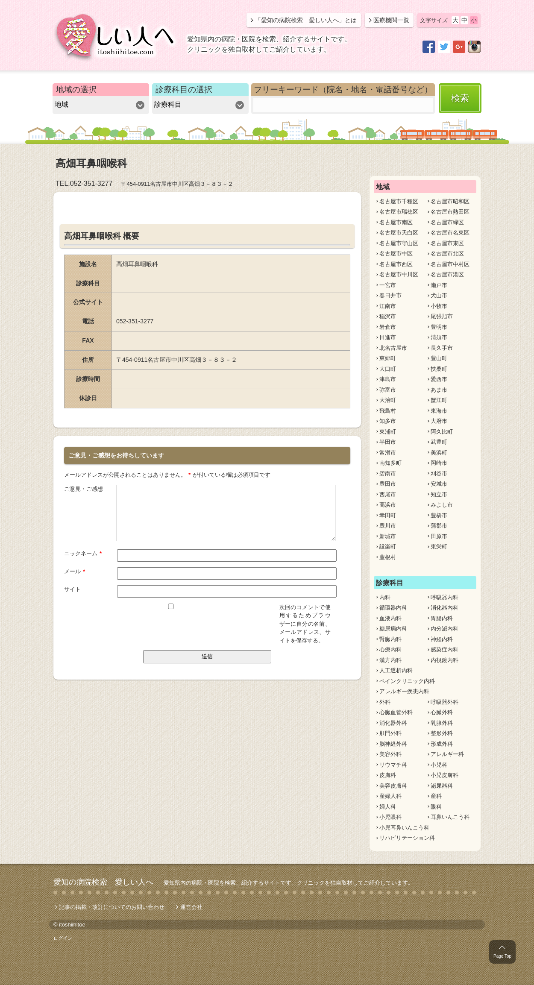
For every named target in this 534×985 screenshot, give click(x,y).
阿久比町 (442, 431)
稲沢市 (387, 316)
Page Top (502, 956)
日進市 (387, 337)
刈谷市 (439, 473)
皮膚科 (387, 775)
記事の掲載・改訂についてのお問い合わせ (111, 907)
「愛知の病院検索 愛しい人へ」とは (306, 20)
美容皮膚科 (393, 786)
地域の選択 (76, 89)
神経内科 (442, 639)
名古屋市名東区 (450, 232)
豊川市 (387, 525)
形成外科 (442, 744)
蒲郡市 (439, 525)
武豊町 (439, 442)
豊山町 (439, 358)
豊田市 (387, 484)
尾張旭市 (442, 316)
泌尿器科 (442, 786)
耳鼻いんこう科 (450, 817)
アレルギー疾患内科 (404, 691)
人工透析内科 (396, 670)
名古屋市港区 (447, 274)
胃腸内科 (442, 618)
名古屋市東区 (447, 243)
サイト (72, 589)
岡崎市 (439, 463)
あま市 (439, 390)
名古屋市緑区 (447, 222)
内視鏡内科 (444, 660)
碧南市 (387, 473)
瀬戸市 (439, 285)
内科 (384, 597)
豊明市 (439, 327)
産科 (436, 796)
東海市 (439, 410)
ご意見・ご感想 (83, 488)
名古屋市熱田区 (450, 211)
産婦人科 (390, 796)
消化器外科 (393, 723)
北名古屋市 (393, 348)
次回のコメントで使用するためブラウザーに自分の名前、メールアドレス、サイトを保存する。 (305, 623)
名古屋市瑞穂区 (398, 211)
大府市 (439, 421)
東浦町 (387, 431)
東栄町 (439, 546)
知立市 (439, 494)
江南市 (387, 306)
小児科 (439, 765)
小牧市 (439, 306)
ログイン (62, 938)
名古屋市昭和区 (450, 201)
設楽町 (387, 546)
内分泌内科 (444, 628)
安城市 (439, 484)
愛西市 (439, 379)
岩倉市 (387, 327)
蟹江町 (439, 400)
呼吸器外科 (444, 702)
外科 (384, 702)
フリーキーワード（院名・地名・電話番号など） (343, 89)
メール (74, 571)
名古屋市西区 (396, 264)
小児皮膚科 (444, 775)
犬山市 (439, 295)
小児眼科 (390, 817)
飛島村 (387, 410)
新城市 (387, 536)
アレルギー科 (447, 754)
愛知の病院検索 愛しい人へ (103, 882)
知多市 (387, 421)
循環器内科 (393, 607)
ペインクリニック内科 (407, 681)
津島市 (387, 379)
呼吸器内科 (444, 597)
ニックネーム (83, 553)
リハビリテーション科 (407, 838)
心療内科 (390, 649)
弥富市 (387, 390)
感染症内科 (444, 649)
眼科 (436, 806)
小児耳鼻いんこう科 (404, 827)
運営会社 (191, 907)
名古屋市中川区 (398, 274)
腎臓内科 (390, 639)
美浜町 (439, 452)
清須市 (439, 337)
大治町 (387, 400)
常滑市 (387, 452)
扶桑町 (439, 369)
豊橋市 (439, 515)
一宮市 (387, 285)
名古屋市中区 (396, 253)
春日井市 (390, 295)
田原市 (439, 536)
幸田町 (387, 515)
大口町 (387, 369)
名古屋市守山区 (398, 243)
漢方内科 (390, 660)
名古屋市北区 (447, 253)
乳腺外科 (442, 723)
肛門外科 (390, 733)
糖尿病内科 (393, 628)
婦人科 (387, 806)
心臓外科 (442, 712)
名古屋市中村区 (450, 264)
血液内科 (390, 618)
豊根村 (387, 557)
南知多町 (390, 463)
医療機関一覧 (391, 20)
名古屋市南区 (396, 222)
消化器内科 (444, 607)
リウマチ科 (393, 765)
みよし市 (442, 504)
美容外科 (390, 754)
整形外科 (442, 733)
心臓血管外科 (396, 712)
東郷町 (387, 358)
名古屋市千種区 (398, 201)
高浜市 (387, 504)
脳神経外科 (393, 744)
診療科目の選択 (184, 89)
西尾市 (387, 494)
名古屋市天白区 (398, 232)
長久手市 (442, 348)
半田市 (387, 442)
